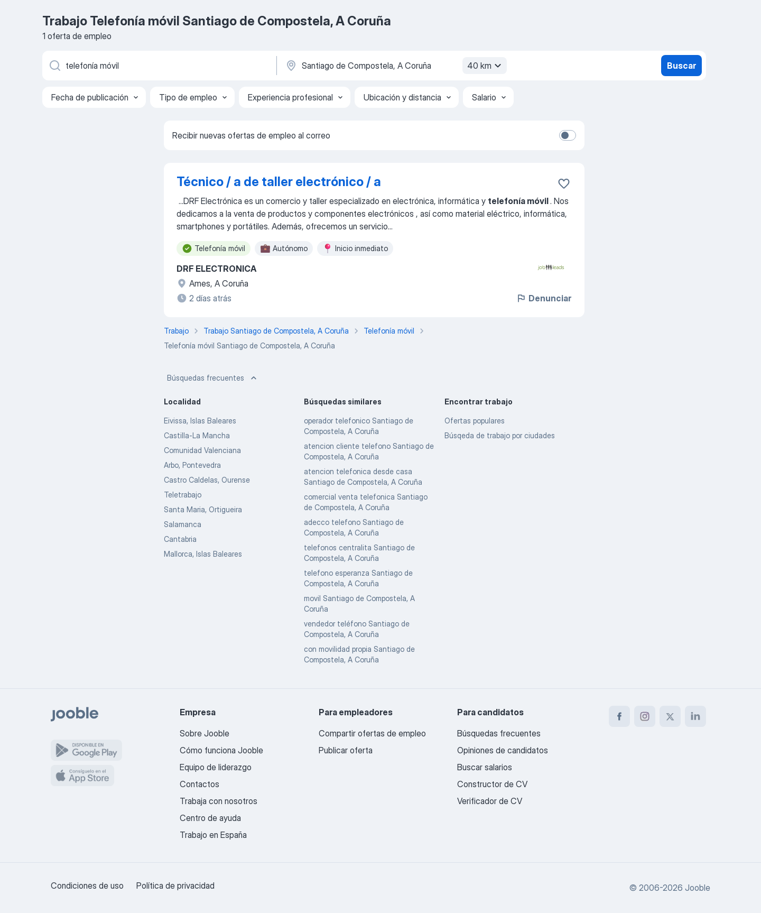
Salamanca (182, 524)
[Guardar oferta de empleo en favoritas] (564, 183)
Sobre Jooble (204, 733)
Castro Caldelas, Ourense (207, 479)
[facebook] (619, 716)
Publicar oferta (346, 750)
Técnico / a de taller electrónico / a (279, 181)
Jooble (697, 887)
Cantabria (180, 538)
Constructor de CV (492, 784)
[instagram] (644, 716)
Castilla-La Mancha (197, 435)
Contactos (199, 784)
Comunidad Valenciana (202, 450)
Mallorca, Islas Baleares (203, 553)
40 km (485, 65)
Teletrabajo (182, 494)
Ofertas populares (474, 420)
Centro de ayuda (210, 818)
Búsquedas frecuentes (213, 378)
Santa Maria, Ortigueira (203, 509)
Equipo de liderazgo (216, 767)
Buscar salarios (484, 767)
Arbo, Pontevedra (192, 464)
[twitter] (670, 716)
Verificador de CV (489, 801)
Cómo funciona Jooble (221, 750)
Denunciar (543, 298)
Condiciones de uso (87, 885)
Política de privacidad (175, 885)
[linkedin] (695, 716)
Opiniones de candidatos (502, 750)
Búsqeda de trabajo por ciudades (499, 435)
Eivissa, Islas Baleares (200, 420)
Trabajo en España (213, 834)
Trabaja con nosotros (218, 801)
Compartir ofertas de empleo (372, 733)
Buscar (681, 65)
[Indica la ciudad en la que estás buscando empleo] (395, 65)
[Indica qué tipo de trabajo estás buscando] (158, 65)
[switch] (567, 135)
